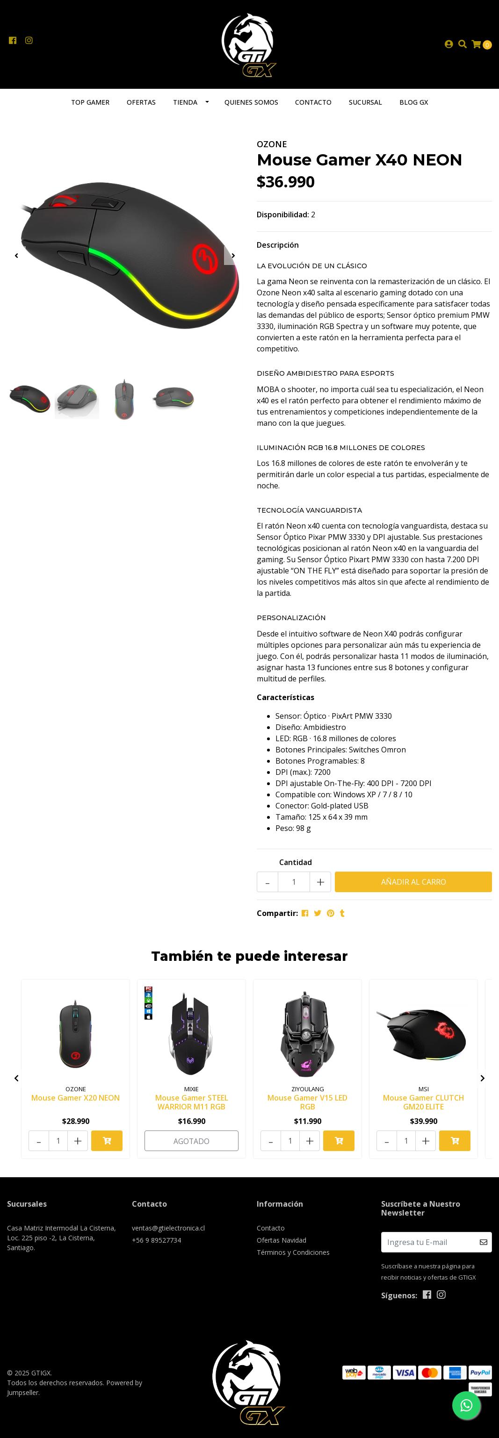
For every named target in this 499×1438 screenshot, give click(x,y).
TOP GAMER (90, 105)
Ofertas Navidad (281, 1241)
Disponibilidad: (283, 218)
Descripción (278, 248)
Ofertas (141, 105)
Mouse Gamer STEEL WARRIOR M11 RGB (191, 1105)
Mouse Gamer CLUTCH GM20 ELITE (423, 1105)
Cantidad (295, 866)
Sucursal (365, 105)
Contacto (313, 105)
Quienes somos (251, 105)
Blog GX (413, 105)
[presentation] (16, 259)
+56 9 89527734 (156, 1241)
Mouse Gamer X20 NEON (75, 1101)
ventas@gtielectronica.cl (168, 1228)
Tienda (185, 105)
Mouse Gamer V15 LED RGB (307, 1105)
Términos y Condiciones (293, 1253)
